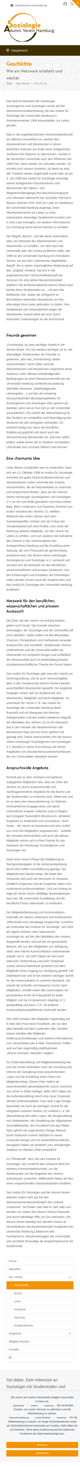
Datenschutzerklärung (19, 1417)
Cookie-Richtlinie (42, 1417)
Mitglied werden (19, 1341)
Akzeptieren (42, 1453)
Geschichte (21, 1285)
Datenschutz (18, 1405)
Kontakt (14, 1349)
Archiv (18, 1293)
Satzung (19, 1317)
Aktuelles (15, 1269)
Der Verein (40, 1277)
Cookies (34, 1405)
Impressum (49, 1405)
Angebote (40, 1333)
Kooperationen (23, 1325)
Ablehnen (42, 1444)
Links (17, 1301)
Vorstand (20, 1309)
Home (13, 1261)
